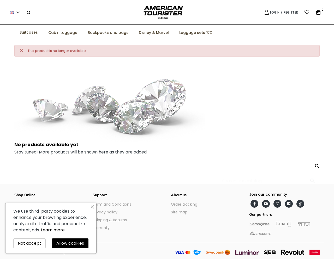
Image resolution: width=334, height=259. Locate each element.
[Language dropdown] (15, 12)
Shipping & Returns (110, 220)
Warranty (101, 227)
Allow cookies (70, 243)
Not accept (29, 243)
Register (291, 12)
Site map (179, 212)
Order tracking (184, 204)
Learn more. (53, 230)
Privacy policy (105, 212)
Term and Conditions (112, 204)
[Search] (268, 178)
